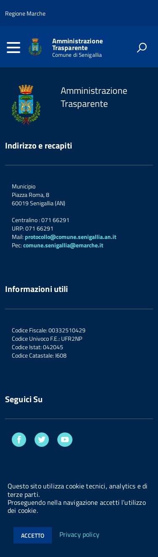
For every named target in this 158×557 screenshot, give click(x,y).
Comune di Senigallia (77, 55)
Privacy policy (79, 535)
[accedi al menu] (13, 47)
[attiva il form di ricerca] (141, 47)
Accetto (32, 535)
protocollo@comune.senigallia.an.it (70, 236)
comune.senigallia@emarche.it (63, 245)
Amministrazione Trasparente (77, 44)
